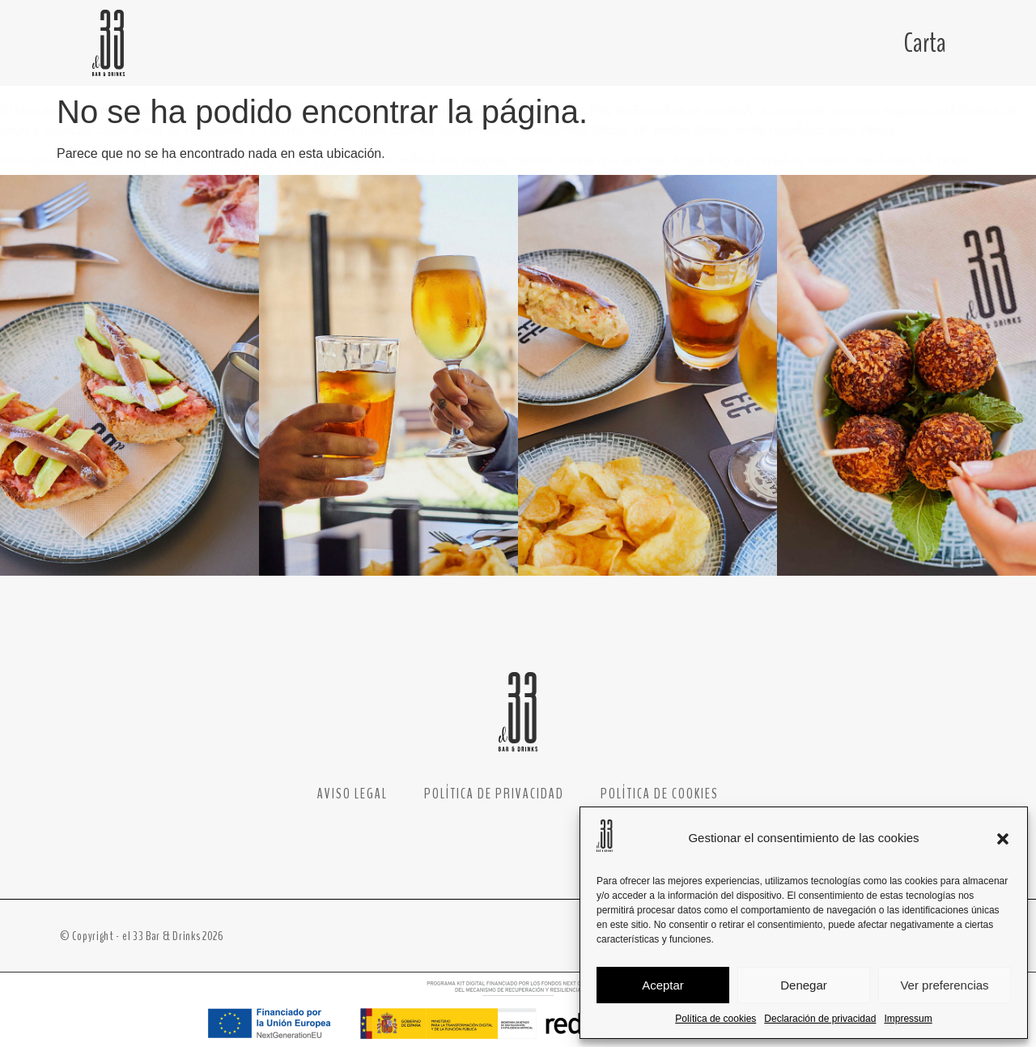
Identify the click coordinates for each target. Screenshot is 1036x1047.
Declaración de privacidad (820, 1018)
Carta (925, 43)
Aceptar (663, 985)
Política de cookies (715, 1018)
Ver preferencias (944, 985)
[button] (1003, 839)
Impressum (908, 1018)
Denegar (803, 985)
